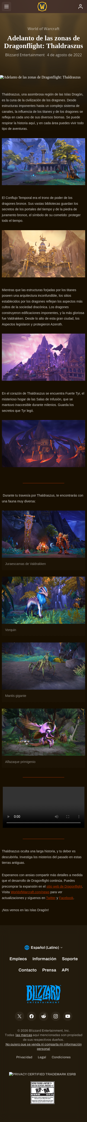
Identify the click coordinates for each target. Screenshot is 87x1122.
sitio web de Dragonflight (64, 886)
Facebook (66, 898)
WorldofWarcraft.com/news (30, 892)
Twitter (50, 898)
